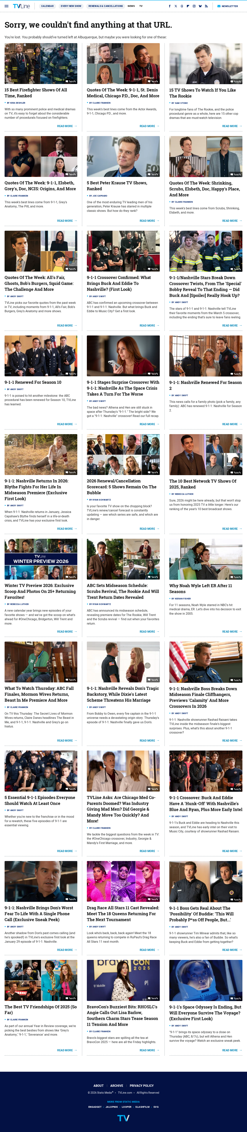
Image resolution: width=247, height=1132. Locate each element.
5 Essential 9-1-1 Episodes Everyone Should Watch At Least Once (40, 800)
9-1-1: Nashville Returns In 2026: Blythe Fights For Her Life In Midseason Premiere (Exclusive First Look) (36, 489)
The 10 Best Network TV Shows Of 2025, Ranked (202, 484)
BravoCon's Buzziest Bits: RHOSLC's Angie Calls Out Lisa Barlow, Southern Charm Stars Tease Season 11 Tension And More (122, 1015)
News (131, 6)
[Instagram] (194, 6)
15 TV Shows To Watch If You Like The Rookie (202, 93)
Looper (126, 1107)
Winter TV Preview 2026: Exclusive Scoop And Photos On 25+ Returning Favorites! (40, 591)
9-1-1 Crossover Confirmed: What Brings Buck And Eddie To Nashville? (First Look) (119, 283)
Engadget (95, 1107)
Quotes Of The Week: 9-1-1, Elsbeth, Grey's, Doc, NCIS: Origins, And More (40, 186)
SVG (156, 1107)
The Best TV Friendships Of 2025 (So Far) (41, 1010)
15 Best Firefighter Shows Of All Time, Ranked (36, 93)
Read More (65, 126)
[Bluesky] (200, 6)
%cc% (72, 81)
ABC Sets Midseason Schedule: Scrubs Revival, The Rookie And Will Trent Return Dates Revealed (123, 591)
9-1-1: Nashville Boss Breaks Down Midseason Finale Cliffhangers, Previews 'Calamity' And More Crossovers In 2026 (203, 697)
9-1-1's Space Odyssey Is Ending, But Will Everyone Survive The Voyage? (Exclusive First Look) (205, 1013)
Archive (116, 1086)
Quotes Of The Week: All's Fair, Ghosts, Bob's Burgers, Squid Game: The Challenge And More (39, 283)
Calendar (47, 6)
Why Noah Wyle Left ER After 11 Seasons (200, 588)
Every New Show (71, 6)
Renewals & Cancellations (106, 6)
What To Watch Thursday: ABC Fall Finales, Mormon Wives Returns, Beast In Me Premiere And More (39, 694)
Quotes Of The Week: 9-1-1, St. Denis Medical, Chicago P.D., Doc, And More (123, 93)
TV (141, 6)
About (99, 1086)
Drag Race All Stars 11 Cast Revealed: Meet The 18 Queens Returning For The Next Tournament (123, 913)
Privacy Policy (142, 1086)
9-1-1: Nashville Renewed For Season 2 (205, 385)
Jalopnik (112, 1107)
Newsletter (227, 6)
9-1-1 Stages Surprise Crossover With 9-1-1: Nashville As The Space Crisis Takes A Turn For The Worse (123, 388)
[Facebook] (169, 6)
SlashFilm (142, 1107)
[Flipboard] (188, 6)
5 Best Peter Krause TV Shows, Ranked (117, 186)
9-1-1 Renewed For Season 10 (33, 382)
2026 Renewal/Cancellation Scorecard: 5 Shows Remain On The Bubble (122, 487)
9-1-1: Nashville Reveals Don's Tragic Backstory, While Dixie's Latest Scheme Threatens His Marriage (123, 694)
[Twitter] (176, 6)
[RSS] (206, 6)
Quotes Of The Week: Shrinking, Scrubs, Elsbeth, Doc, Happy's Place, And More (204, 189)
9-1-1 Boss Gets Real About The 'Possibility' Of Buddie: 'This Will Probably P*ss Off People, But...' (201, 914)
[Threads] (182, 6)
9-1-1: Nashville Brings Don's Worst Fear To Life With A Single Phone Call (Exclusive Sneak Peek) (39, 913)
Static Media (104, 1093)
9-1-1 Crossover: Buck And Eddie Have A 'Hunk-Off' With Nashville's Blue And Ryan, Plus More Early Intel (205, 803)
